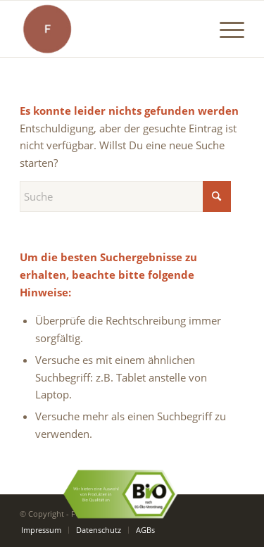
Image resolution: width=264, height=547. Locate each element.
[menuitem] (225, 29)
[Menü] (225, 29)
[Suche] (125, 196)
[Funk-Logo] (109, 29)
